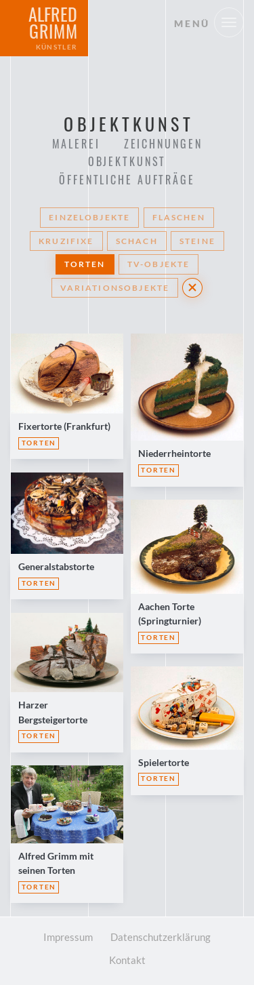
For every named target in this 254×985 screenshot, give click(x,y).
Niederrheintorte (174, 453)
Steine (197, 241)
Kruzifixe (66, 241)
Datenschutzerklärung (160, 937)
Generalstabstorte (56, 566)
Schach (137, 241)
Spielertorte (163, 762)
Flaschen (178, 217)
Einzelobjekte (89, 217)
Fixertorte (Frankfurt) (64, 426)
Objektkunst (127, 161)
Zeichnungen (163, 144)
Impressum (68, 937)
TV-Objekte (158, 264)
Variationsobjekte (115, 288)
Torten (85, 264)
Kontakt (127, 960)
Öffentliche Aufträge (127, 180)
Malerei (76, 144)
